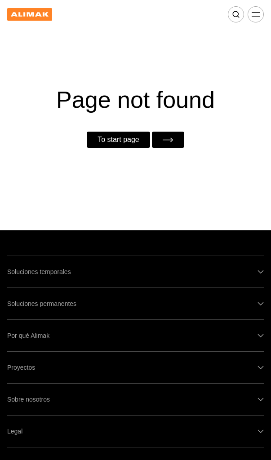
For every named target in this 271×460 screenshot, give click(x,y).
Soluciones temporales (39, 271)
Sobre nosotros (28, 399)
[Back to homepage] (29, 14)
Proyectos (21, 367)
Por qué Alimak (28, 335)
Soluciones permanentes (41, 303)
